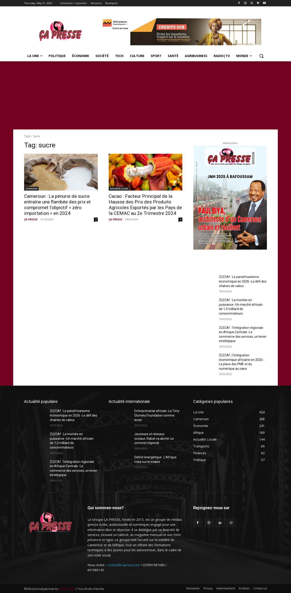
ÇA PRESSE (31, 219)
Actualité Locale (119, 188)
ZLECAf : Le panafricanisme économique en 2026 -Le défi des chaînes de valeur (242, 281)
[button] (261, 55)
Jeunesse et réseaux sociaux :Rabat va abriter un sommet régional (154, 438)
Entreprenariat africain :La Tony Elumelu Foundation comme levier (156, 415)
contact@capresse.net (123, 565)
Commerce (31, 188)
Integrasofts (66, 589)
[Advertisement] (145, 95)
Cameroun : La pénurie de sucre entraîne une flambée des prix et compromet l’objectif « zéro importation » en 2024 (57, 205)
